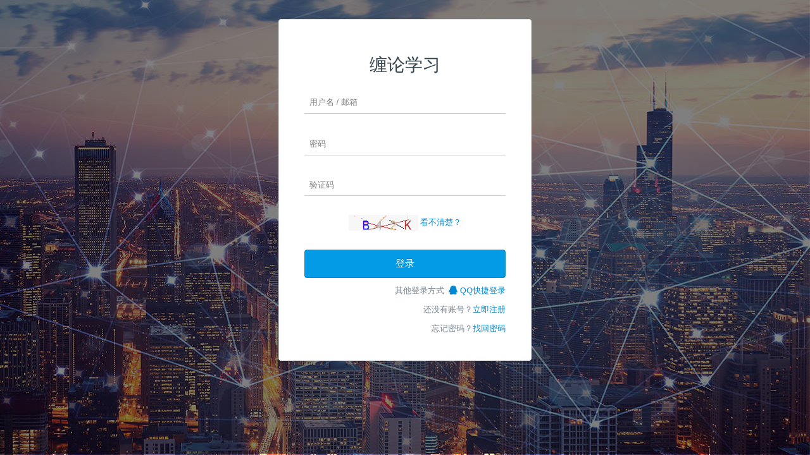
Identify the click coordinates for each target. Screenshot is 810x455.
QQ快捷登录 (477, 290)
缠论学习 (405, 65)
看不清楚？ (440, 222)
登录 (405, 263)
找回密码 (489, 328)
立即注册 (489, 309)
